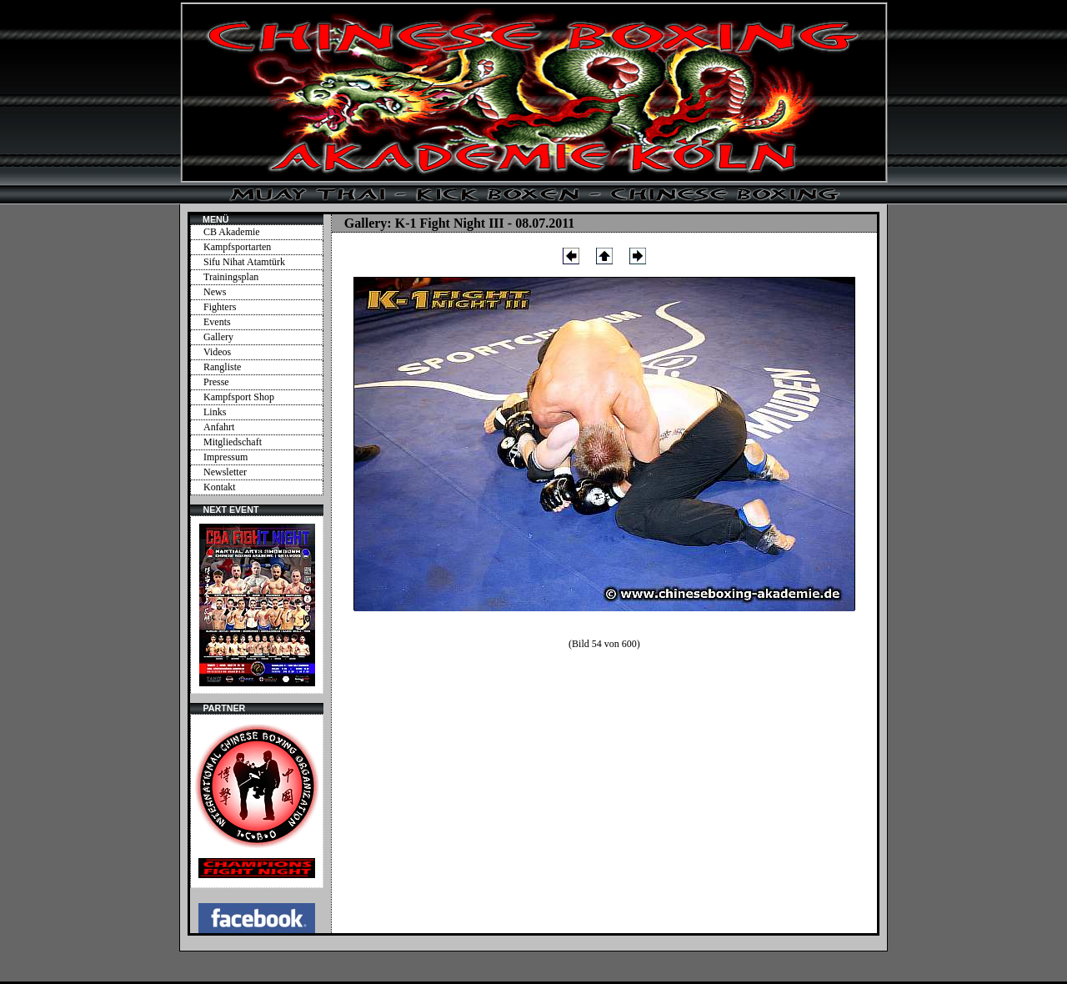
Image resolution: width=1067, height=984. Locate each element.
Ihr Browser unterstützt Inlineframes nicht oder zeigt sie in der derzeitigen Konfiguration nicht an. (256, 604)
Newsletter (225, 472)
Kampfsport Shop (238, 397)
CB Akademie (231, 232)
